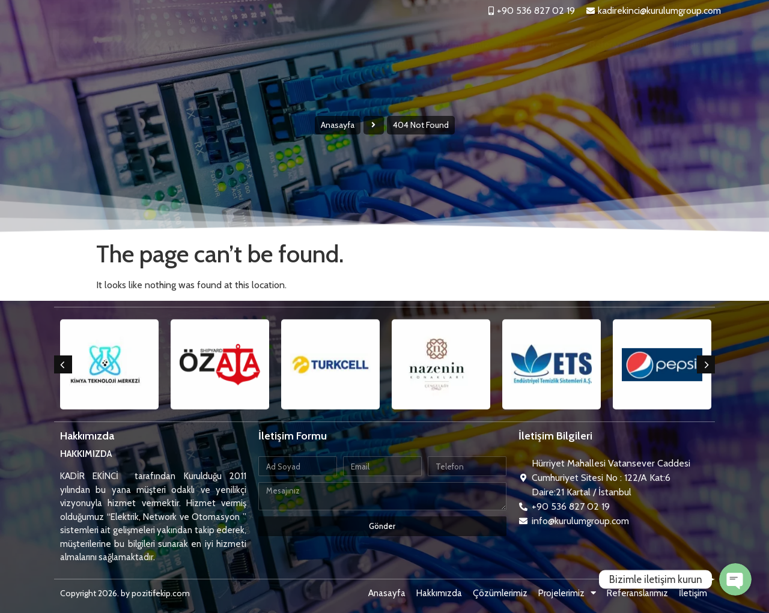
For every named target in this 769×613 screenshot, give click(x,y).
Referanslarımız (622, 44)
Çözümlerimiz (459, 44)
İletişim (688, 44)
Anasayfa (323, 44)
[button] (63, 364)
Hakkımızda (386, 44)
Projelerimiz (539, 44)
